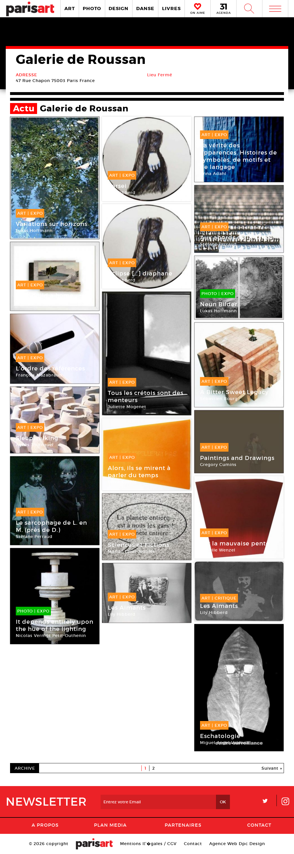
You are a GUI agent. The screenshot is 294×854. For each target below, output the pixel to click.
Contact (259, 825)
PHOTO (92, 8)
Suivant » (272, 768)
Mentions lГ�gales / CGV (148, 843)
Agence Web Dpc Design (237, 843)
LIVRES (171, 8)
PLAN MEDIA (110, 825)
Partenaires (183, 825)
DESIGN (118, 8)
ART (69, 8)
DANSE (145, 8)
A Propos (45, 825)
